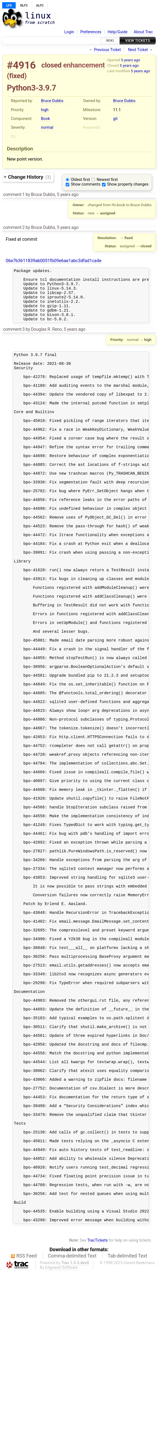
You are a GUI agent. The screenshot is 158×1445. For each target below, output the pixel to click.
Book (45, 118)
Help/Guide (117, 32)
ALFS (39, 5)
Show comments (86, 184)
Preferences (90, 32)
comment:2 (13, 227)
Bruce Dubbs (52, 101)
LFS (9, 5)
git (115, 118)
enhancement (84, 65)
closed (51, 65)
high (44, 110)
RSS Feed (26, 1429)
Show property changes (127, 184)
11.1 (117, 110)
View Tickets (137, 40)
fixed (16, 76)
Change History (29, 177)
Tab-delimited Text (127, 1429)
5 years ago (130, 60)
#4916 (21, 65)
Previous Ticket (107, 49)
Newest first (107, 179)
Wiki (110, 40)
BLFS (23, 5)
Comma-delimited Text (72, 1429)
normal (47, 127)
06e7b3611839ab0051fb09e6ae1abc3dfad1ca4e (53, 260)
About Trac (143, 32)
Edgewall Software (61, 1440)
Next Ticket (138, 49)
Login (69, 32)
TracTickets (97, 1413)
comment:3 (13, 339)
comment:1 (13, 194)
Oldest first (80, 179)
